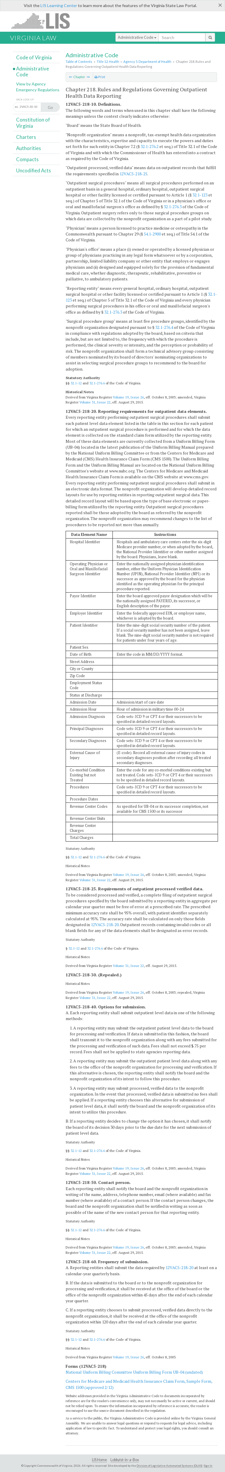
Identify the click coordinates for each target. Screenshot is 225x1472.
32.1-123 (199, 195)
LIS (43, 21)
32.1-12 (76, 383)
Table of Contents (79, 61)
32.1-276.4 (164, 327)
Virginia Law (33, 38)
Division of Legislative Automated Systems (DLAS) (169, 1465)
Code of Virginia (34, 57)
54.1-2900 (152, 234)
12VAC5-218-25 (133, 173)
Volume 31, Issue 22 (94, 402)
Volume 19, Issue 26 (128, 397)
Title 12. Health (108, 61)
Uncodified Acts (33, 170)
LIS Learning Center (58, 5)
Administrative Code (137, 37)
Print (100, 77)
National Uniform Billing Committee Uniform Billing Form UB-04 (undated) (134, 1372)
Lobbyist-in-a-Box (124, 1460)
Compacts (27, 159)
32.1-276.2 (149, 146)
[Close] (220, 5)
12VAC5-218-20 (105, 924)
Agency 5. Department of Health (147, 61)
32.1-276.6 (97, 383)
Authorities (28, 148)
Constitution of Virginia (33, 123)
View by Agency (31, 83)
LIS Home (99, 1460)
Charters (26, 137)
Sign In (208, 1465)
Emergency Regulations (37, 89)
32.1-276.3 (173, 206)
